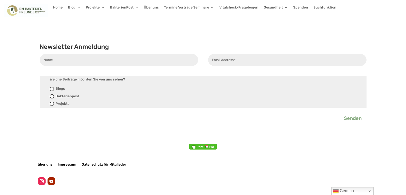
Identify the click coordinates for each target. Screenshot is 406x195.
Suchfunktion (324, 7)
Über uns (151, 7)
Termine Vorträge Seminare (186, 7)
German (343, 191)
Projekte (93, 7)
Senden (353, 118)
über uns (45, 164)
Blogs (57, 89)
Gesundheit (273, 7)
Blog (72, 7)
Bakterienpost (64, 96)
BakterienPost (122, 7)
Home (58, 7)
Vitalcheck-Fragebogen (238, 7)
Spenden (300, 7)
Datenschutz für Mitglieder (104, 164)
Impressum (67, 164)
